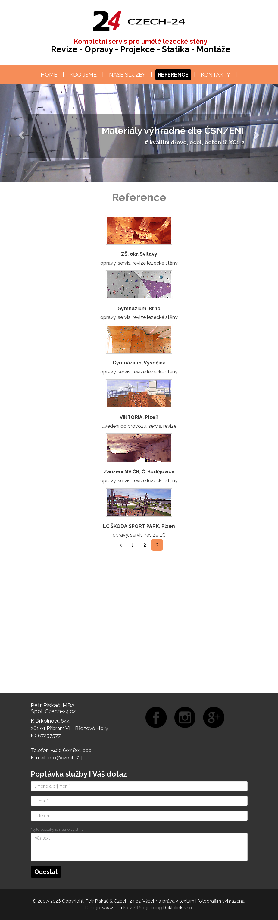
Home (49, 74)
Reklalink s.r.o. (178, 907)
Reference (173, 74)
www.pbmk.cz (117, 907)
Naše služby (127, 74)
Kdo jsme (83, 74)
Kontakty (215, 74)
